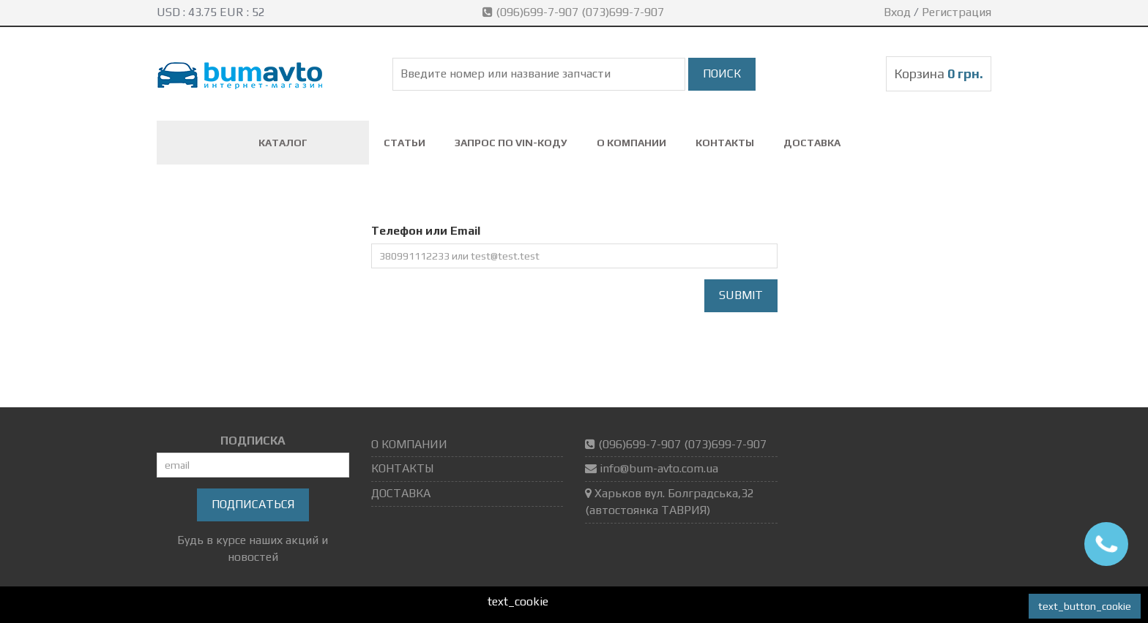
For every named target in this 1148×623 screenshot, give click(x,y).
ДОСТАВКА (811, 142)
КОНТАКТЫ (725, 142)
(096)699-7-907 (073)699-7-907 (574, 12)
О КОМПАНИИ (631, 142)
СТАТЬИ (404, 142)
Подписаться (253, 504)
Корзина (938, 73)
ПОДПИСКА (253, 441)
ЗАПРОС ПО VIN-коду (511, 142)
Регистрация (956, 12)
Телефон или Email (425, 231)
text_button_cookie (1084, 606)
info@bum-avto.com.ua (659, 468)
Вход (897, 12)
